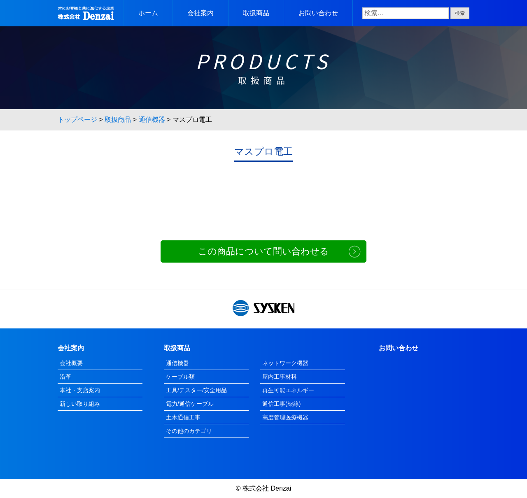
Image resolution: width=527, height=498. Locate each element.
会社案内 (200, 12)
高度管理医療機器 (285, 417)
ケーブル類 (180, 376)
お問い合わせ (318, 12)
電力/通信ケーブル (190, 403)
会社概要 (71, 363)
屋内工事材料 (279, 376)
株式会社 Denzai (267, 488)
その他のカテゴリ (189, 431)
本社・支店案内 (80, 390)
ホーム (148, 12)
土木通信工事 (183, 417)
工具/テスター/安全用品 (196, 390)
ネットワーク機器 (285, 363)
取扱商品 (256, 12)
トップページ (77, 119)
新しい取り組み (80, 403)
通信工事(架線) (281, 403)
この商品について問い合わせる (263, 251)
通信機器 (152, 119)
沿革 (65, 376)
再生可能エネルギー (288, 390)
